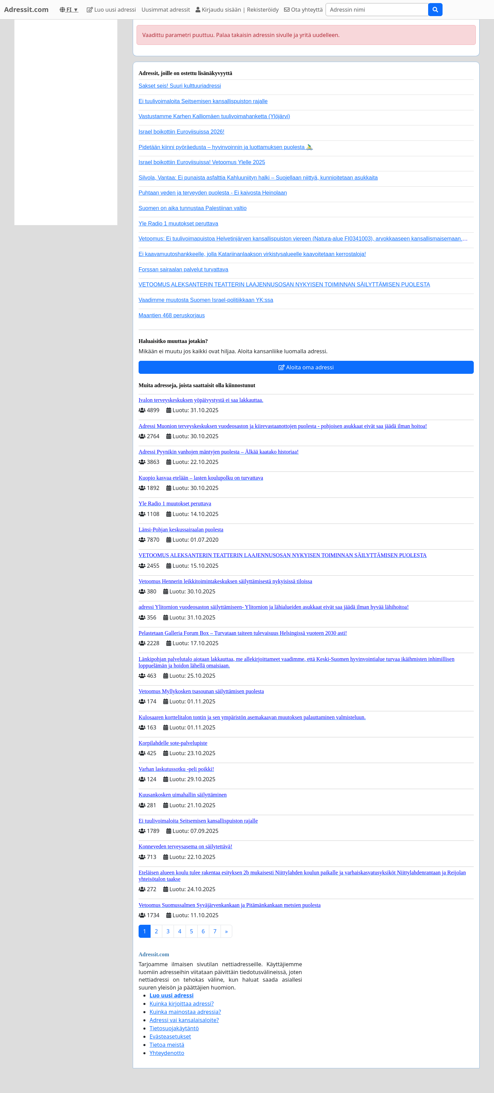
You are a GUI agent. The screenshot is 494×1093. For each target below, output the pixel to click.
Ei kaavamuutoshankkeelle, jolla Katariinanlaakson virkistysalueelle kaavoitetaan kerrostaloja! (252, 254)
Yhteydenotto (167, 1053)
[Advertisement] (65, 122)
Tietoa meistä (167, 1044)
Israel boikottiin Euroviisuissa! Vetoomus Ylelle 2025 (202, 162)
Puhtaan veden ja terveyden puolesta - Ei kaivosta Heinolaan (213, 193)
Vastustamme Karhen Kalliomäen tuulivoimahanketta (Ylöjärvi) (214, 116)
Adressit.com (26, 9)
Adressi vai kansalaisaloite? (184, 1020)
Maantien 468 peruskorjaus (172, 315)
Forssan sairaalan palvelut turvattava (183, 269)
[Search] (377, 9)
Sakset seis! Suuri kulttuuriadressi (180, 86)
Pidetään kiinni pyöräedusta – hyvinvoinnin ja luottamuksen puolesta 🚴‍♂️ (226, 147)
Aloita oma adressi (306, 367)
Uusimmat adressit (165, 9)
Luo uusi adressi (111, 9)
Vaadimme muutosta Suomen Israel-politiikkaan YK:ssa (206, 300)
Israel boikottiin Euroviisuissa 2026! (181, 132)
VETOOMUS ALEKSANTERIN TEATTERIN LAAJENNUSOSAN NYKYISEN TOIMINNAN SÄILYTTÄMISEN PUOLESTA (284, 284)
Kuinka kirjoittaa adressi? (182, 1003)
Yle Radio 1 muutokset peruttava (178, 223)
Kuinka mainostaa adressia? (185, 1012)
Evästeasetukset (170, 1036)
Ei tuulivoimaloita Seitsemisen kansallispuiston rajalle (203, 101)
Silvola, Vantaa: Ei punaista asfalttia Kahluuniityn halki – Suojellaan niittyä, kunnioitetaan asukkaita (258, 178)
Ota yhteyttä (303, 9)
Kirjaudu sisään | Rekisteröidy (237, 9)
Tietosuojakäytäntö (174, 1028)
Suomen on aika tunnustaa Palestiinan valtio (193, 208)
